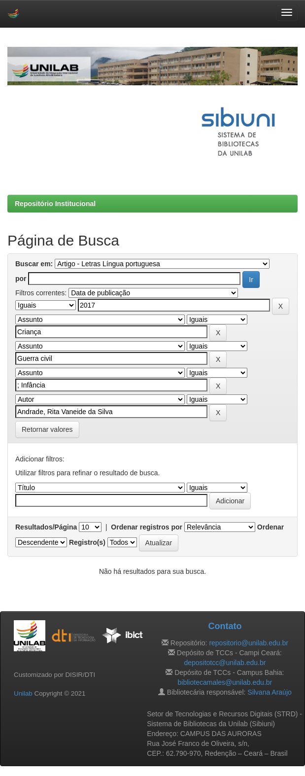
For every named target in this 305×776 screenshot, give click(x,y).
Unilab (23, 693)
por (21, 278)
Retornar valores (47, 429)
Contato (224, 626)
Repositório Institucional (55, 204)
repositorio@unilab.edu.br (248, 643)
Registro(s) (87, 542)
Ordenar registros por (146, 527)
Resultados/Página (46, 527)
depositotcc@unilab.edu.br (225, 663)
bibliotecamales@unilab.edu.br (225, 682)
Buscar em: (34, 264)
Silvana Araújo (269, 692)
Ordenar (270, 527)
